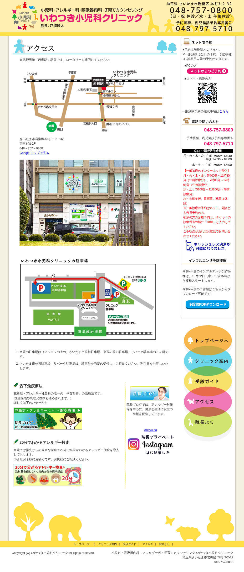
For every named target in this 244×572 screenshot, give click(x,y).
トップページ (83, 544)
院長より (164, 544)
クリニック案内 (107, 544)
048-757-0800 (218, 129)
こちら (224, 111)
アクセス (147, 544)
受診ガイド (129, 544)
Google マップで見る (34, 153)
